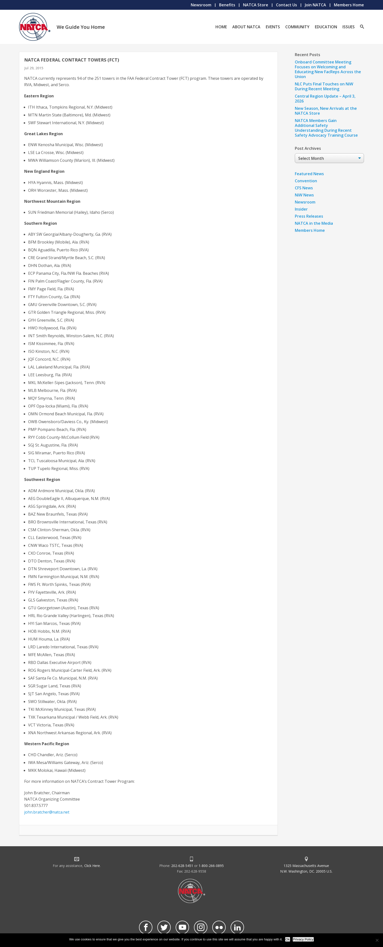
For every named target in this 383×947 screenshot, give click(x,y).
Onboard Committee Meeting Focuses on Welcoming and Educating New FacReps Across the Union (328, 69)
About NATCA (246, 27)
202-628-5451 (182, 865)
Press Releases (309, 216)
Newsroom (201, 5)
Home (221, 27)
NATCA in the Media (314, 223)
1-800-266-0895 (211, 865)
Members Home (349, 5)
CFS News (304, 188)
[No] (376, 940)
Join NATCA (315, 5)
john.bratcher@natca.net (46, 812)
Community (297, 27)
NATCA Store (255, 5)
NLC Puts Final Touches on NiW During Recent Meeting (324, 86)
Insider (301, 209)
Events (273, 27)
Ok (288, 939)
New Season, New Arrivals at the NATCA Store (326, 111)
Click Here (92, 865)
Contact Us (286, 5)
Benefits (227, 5)
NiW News (304, 195)
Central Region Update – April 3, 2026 (325, 98)
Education (326, 27)
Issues (348, 27)
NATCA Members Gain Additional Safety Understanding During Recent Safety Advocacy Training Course (326, 128)
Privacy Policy (303, 939)
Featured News (309, 173)
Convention (306, 180)
